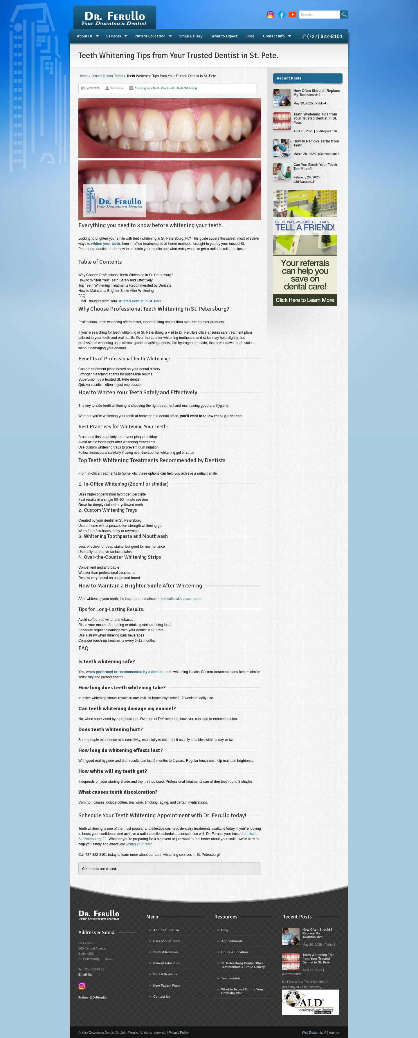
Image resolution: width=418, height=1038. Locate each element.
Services (114, 36)
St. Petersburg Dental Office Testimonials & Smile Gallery (243, 965)
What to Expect (224, 36)
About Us (86, 36)
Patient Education (151, 36)
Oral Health (168, 88)
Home (83, 76)
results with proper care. (182, 599)
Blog (250, 36)
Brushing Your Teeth (106, 76)
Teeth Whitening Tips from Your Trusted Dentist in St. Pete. (315, 118)
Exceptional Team (166, 941)
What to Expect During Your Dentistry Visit (242, 991)
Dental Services (165, 974)
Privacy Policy (178, 1032)
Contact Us (161, 996)
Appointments (232, 941)
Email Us (85, 974)
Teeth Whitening (187, 88)
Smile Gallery (191, 36)
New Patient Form (166, 985)
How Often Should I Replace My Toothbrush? (316, 93)
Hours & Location (234, 952)
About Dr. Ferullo (166, 930)
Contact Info (275, 36)
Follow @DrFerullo (92, 997)
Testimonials (230, 978)
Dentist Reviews (165, 952)
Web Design (310, 1032)
